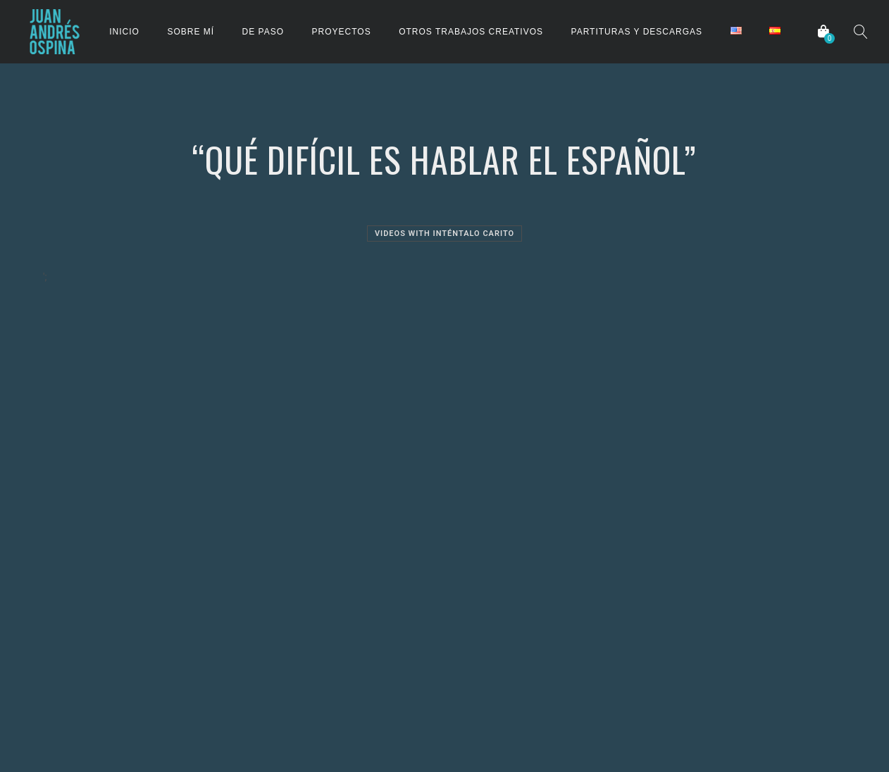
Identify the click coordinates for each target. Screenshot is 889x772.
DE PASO (263, 32)
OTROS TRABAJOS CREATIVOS (471, 32)
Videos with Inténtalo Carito (444, 233)
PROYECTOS (341, 32)
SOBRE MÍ (190, 32)
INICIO (124, 32)
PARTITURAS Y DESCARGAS (637, 32)
